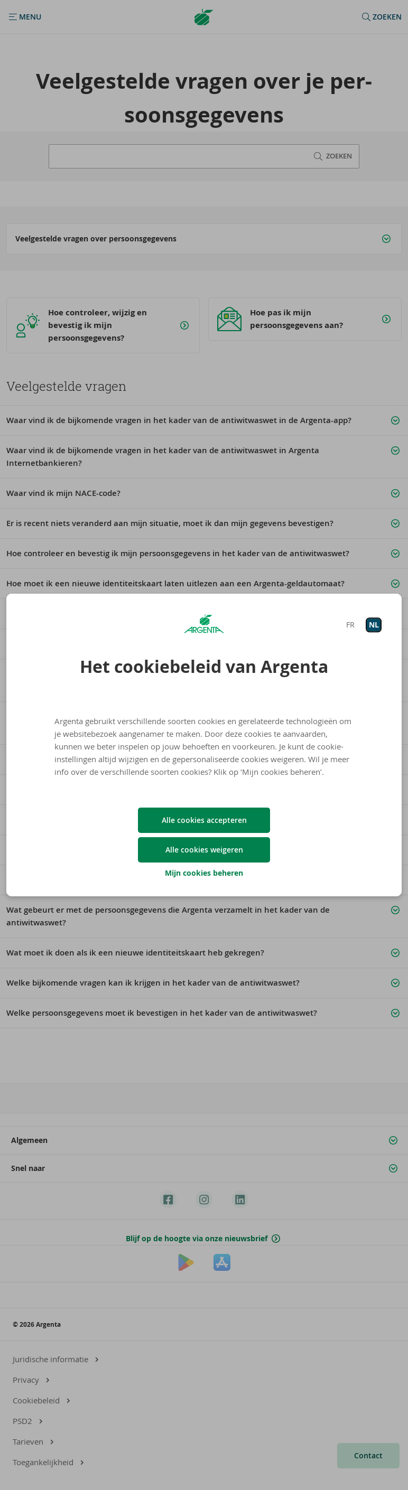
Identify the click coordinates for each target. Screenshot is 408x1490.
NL (374, 625)
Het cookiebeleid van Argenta (204, 666)
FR (350, 625)
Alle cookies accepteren (204, 820)
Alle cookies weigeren (204, 850)
